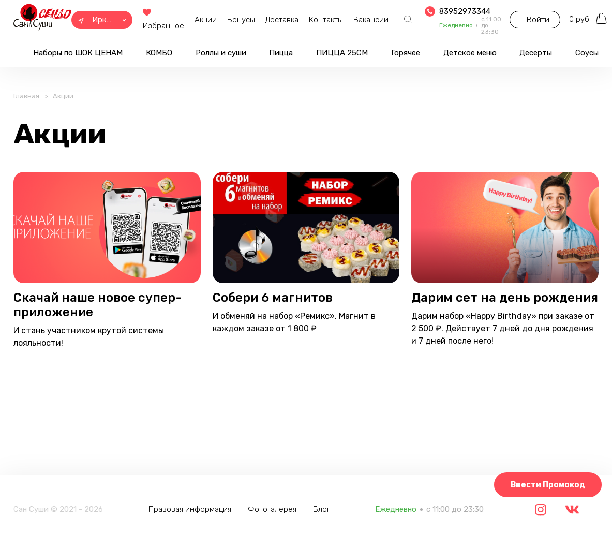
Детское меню (470, 52)
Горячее (405, 52)
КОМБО (159, 52)
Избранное (163, 20)
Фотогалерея (275, 509)
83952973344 (464, 11)
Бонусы (241, 19)
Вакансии (371, 19)
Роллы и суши (221, 52)
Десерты (535, 52)
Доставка (281, 19)
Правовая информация (193, 509)
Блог (324, 509)
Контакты (326, 19)
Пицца (281, 52)
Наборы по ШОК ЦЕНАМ (78, 52)
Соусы (587, 52)
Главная (26, 102)
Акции (206, 19)
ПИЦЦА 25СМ (342, 52)
